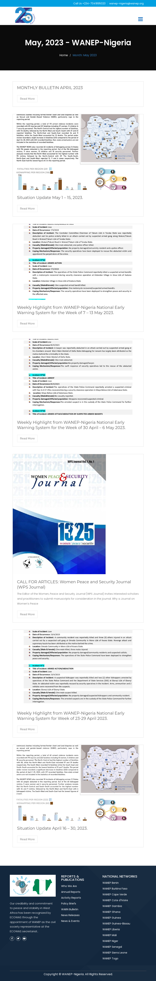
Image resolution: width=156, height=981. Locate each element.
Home (63, 55)
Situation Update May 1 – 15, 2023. (50, 197)
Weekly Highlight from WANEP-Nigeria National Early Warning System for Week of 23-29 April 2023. (71, 716)
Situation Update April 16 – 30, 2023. (52, 828)
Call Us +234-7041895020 (89, 3)
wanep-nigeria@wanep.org (126, 3)
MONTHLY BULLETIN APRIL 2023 (50, 87)
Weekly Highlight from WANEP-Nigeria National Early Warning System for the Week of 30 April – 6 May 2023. (71, 425)
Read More (27, 98)
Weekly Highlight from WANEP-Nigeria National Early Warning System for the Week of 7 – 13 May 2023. (71, 310)
